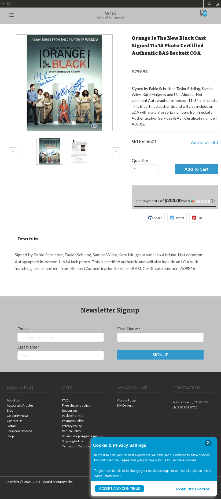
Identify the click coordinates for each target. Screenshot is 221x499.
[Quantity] (145, 169)
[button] (11, 15)
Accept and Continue (119, 489)
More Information (193, 489)
